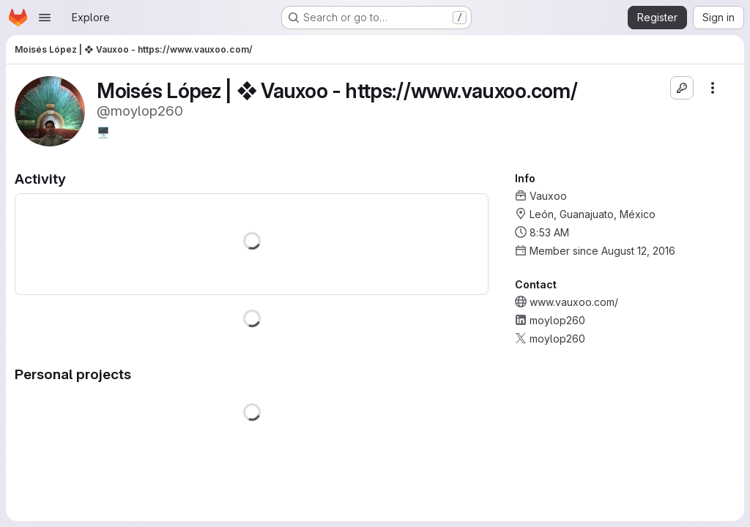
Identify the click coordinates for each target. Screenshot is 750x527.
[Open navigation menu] (44, 17)
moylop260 (557, 320)
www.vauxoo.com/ (574, 302)
